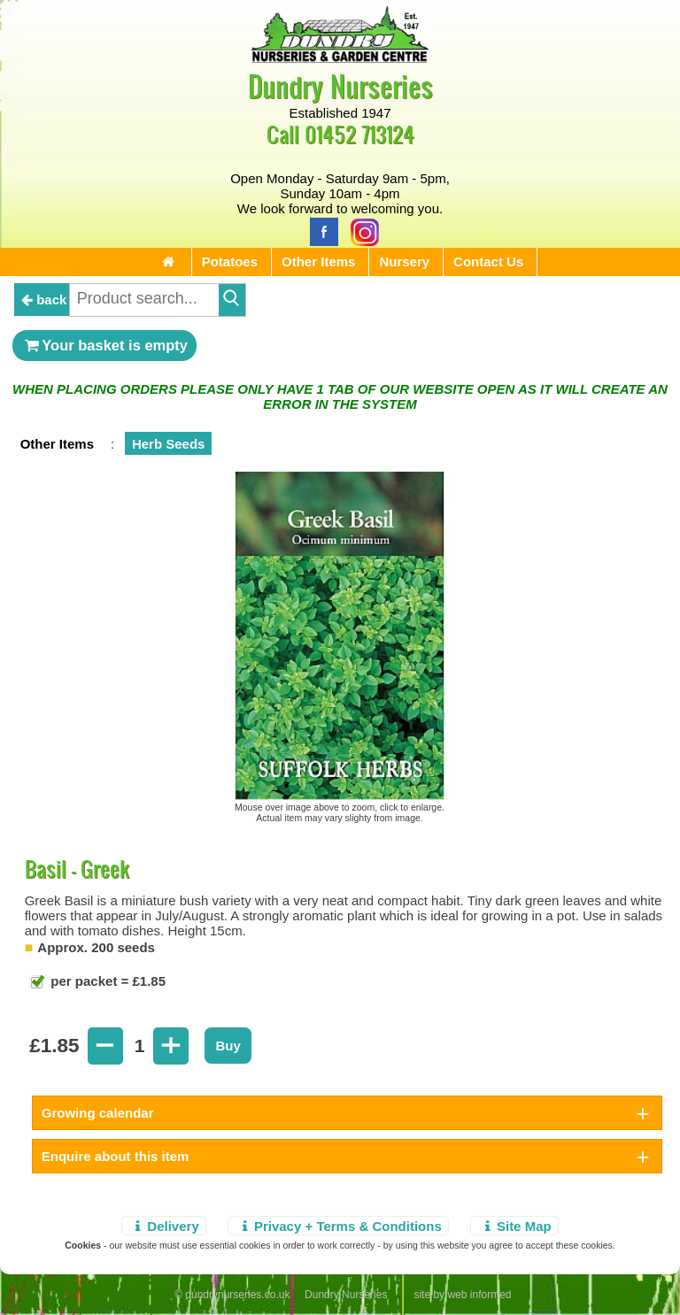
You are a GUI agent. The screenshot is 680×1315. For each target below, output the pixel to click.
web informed (479, 1294)
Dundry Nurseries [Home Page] (340, 85)
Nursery (404, 261)
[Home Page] (340, 57)
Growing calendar (98, 1112)
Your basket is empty (104, 345)
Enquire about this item (115, 1156)
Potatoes (230, 261)
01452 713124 (359, 134)
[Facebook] (319, 230)
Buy (227, 1045)
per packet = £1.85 (106, 980)
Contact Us (488, 261)
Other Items (318, 261)
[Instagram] (360, 230)
